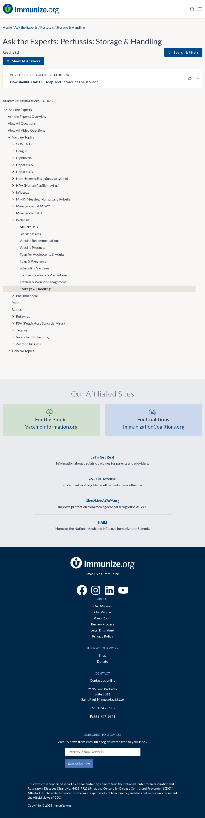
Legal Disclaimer (102, 630)
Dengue (21, 151)
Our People (102, 612)
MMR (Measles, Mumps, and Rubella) (43, 199)
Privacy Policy (102, 636)
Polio (15, 302)
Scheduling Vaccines (34, 268)
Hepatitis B (24, 172)
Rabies (17, 309)
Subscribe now (79, 763)
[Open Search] (192, 9)
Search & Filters (183, 52)
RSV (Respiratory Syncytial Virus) (40, 323)
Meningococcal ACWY (33, 206)
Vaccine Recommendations (39, 240)
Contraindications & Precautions (43, 275)
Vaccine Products (32, 247)
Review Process (102, 624)
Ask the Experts (26, 27)
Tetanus (22, 330)
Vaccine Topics (23, 137)
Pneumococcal (27, 296)
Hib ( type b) (42, 178)
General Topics (23, 351)
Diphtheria (24, 158)
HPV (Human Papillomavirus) (37, 185)
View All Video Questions (26, 130)
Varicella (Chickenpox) (32, 337)
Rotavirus (23, 316)
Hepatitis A (24, 165)
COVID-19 (24, 144)
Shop (102, 655)
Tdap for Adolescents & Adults (42, 254)
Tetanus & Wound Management (43, 282)
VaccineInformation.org (51, 423)
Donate (102, 661)
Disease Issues (30, 234)
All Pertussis (29, 227)
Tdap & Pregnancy (33, 261)
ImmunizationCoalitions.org (154, 423)
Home (7, 27)
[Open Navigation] (199, 9)
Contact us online (102, 680)
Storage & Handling (35, 289)
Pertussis (47, 27)
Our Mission (102, 606)
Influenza (22, 192)
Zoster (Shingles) (28, 344)
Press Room (102, 618)
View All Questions (22, 123)
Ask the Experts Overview (27, 116)
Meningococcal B (29, 213)
